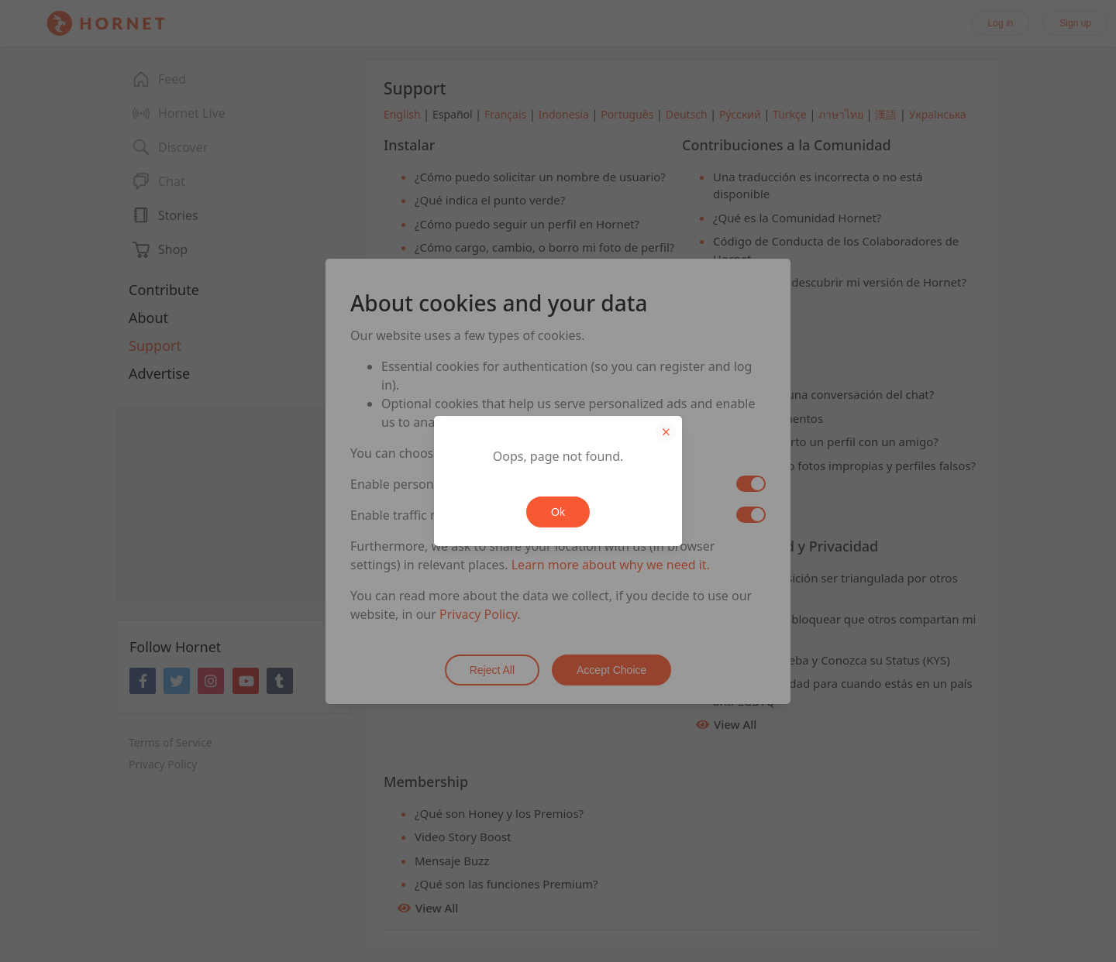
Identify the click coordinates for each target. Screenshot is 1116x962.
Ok (558, 512)
